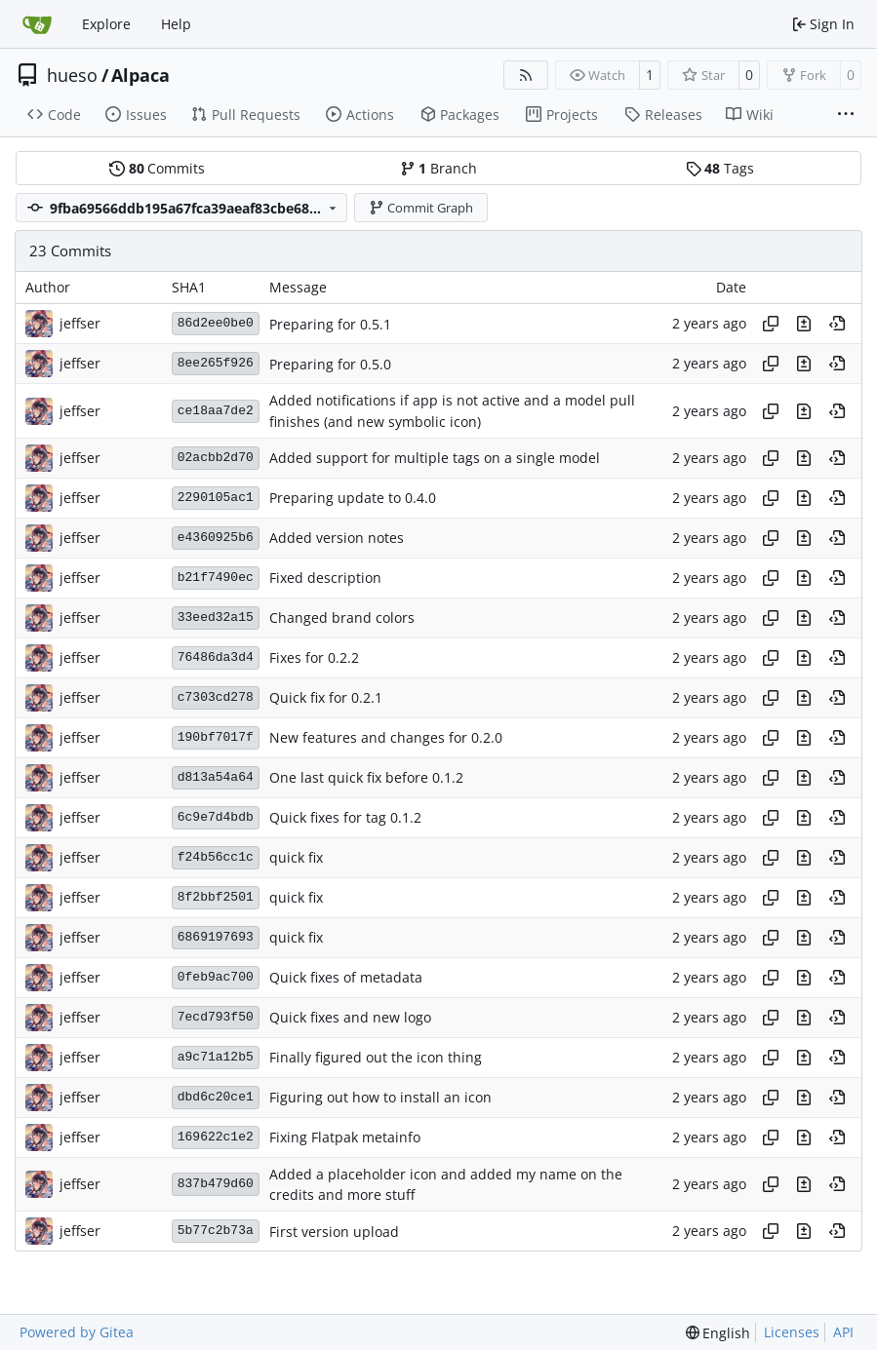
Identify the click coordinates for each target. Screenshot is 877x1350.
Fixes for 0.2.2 (314, 658)
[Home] (37, 24)
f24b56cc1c (216, 857)
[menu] (718, 1333)
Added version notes (336, 538)
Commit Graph (421, 207)
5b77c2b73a (216, 1230)
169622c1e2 (216, 1137)
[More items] (845, 115)
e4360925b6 (216, 537)
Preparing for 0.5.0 (330, 364)
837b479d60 (216, 1183)
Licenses (791, 1332)
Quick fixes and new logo (350, 1018)
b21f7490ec (216, 577)
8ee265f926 (216, 363)
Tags (720, 168)
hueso (72, 75)
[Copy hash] (770, 323)
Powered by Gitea (77, 1332)
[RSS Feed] (525, 75)
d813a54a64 (216, 777)
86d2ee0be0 (216, 323)
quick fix (296, 858)
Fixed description (325, 578)
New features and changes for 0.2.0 (385, 738)
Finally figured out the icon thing (375, 1058)
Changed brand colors (342, 618)
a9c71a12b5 (216, 1057)
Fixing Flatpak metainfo (344, 1138)
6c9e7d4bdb (216, 817)
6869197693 (216, 937)
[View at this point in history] (837, 323)
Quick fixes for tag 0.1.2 (345, 818)
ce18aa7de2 (216, 411)
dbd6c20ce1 (216, 1097)
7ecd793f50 (216, 1017)
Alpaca (140, 75)
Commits (157, 168)
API (843, 1332)
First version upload (334, 1231)
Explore (106, 24)
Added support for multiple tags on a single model (434, 458)
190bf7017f (216, 737)
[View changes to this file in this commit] (803, 323)
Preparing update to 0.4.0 (352, 498)
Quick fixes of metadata (345, 978)
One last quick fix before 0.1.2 (366, 778)
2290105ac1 (216, 497)
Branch (438, 168)
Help (176, 24)
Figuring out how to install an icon (380, 1098)
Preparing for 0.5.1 (330, 324)
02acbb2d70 (216, 457)
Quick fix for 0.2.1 (325, 698)
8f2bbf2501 (216, 897)
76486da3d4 (216, 657)
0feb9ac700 (216, 977)
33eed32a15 (216, 617)
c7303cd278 (216, 697)
